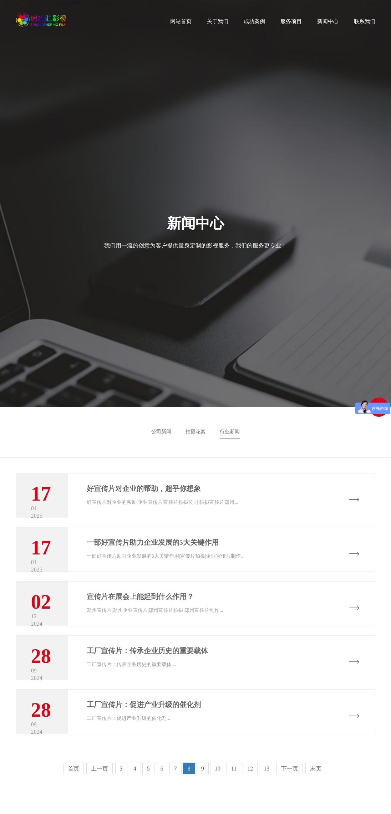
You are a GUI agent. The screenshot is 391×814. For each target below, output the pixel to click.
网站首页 (181, 24)
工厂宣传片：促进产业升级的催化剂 (144, 729)
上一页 (99, 800)
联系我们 (364, 24)
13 (266, 800)
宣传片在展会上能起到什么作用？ (140, 609)
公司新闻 (161, 431)
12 (250, 800)
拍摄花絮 (195, 431)
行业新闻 (230, 431)
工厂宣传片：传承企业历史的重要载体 (147, 669)
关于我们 (217, 24)
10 (217, 800)
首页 (73, 800)
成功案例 (254, 24)
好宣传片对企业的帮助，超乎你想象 (144, 488)
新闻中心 (328, 24)
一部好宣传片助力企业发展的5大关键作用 (153, 549)
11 (234, 800)
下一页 (289, 800)
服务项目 (291, 24)
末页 (315, 800)
